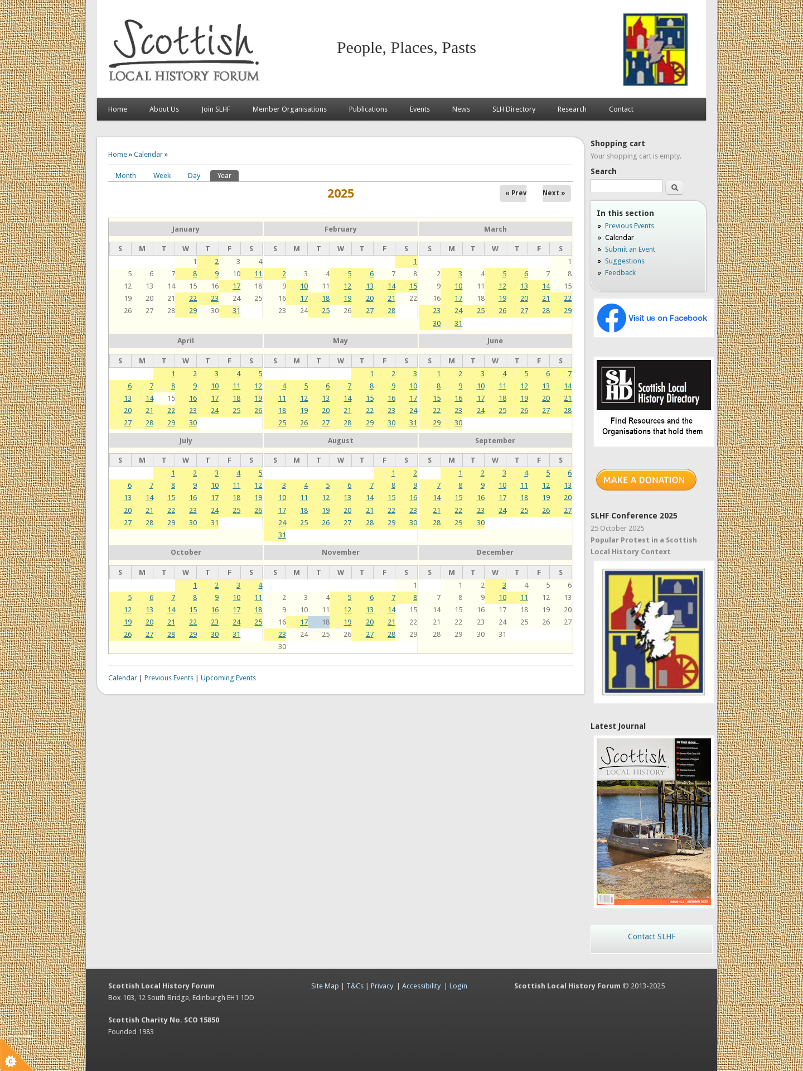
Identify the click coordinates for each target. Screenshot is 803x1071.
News (461, 109)
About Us (164, 109)
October (186, 552)
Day (194, 175)
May (340, 341)
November (341, 552)
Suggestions (625, 261)
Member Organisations (290, 109)
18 (326, 298)
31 (236, 310)
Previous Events (169, 678)
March (495, 229)
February (341, 229)
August (341, 440)
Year (228, 175)
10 (304, 286)
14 (391, 286)
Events (420, 109)
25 (326, 310)
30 (437, 323)
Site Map (325, 986)
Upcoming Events (228, 678)
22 (193, 298)
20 (370, 298)
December (495, 552)
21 (391, 298)
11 (258, 274)
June (495, 341)
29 (193, 310)
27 (370, 310)
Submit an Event (630, 249)
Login (458, 986)
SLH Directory (513, 109)
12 (347, 286)
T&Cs (355, 986)
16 (193, 398)
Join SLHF (215, 109)
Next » (554, 193)
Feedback (620, 272)
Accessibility (421, 986)
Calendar (148, 154)
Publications (368, 109)
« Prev (515, 193)
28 (391, 310)
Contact (621, 109)
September (495, 440)
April (185, 341)
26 (502, 310)
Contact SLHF (651, 936)
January (186, 229)
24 (458, 310)
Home (117, 109)
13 (370, 286)
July (186, 440)
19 (347, 298)
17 (236, 286)
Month (125, 175)
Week (162, 175)
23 (215, 298)
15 (413, 286)
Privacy (382, 986)
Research (572, 109)
